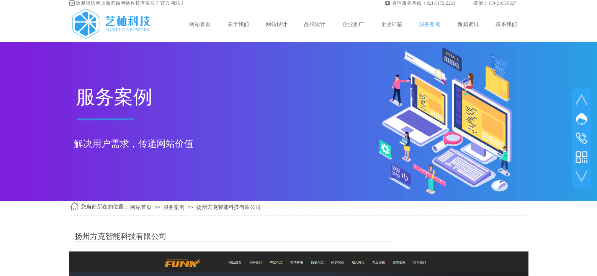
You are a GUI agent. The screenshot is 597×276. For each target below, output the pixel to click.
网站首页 (200, 24)
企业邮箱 (391, 24)
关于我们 (238, 24)
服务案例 (429, 24)
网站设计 (276, 24)
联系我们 (506, 24)
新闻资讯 (468, 24)
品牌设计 (314, 24)
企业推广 (353, 24)
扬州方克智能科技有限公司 (228, 207)
